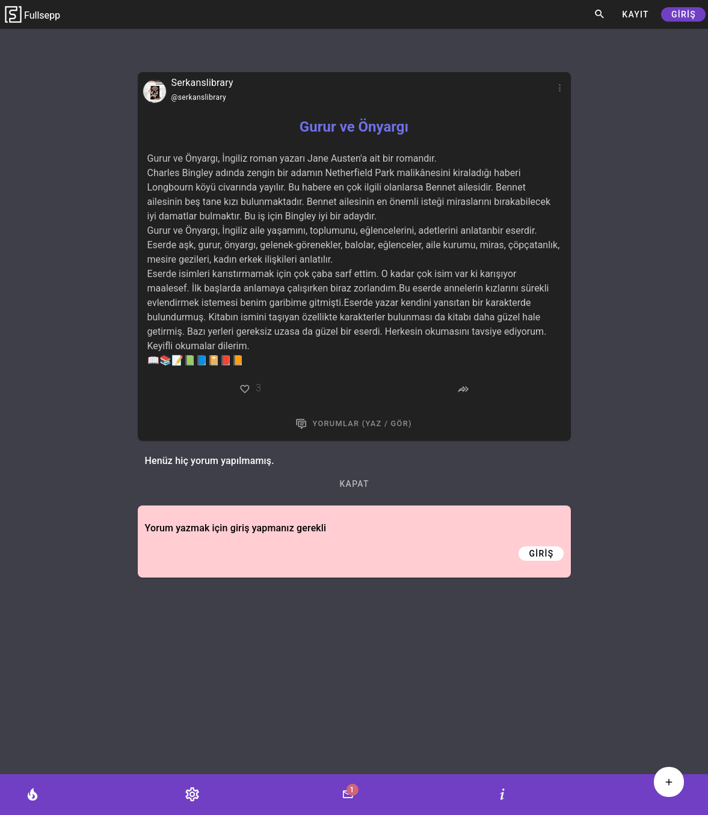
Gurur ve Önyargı (354, 126)
